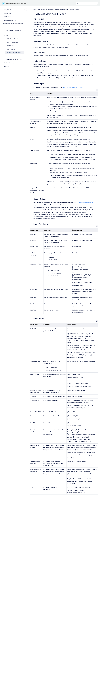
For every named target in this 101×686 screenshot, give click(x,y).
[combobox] (87, 3)
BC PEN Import (10, 45)
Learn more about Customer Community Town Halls (61, 3)
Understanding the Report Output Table (13, 31)
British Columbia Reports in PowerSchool (13, 23)
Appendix (6, 66)
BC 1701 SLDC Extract (12, 38)
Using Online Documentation (10, 9)
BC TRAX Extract (11, 49)
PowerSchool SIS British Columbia (16, 3)
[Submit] (77, 3)
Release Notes (7, 13)
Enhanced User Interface (10, 20)
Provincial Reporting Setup (10, 62)
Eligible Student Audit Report (14, 52)
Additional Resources (9, 16)
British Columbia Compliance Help (45, 9)
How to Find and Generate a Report (14, 27)
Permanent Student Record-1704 (14, 59)
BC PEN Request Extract (13, 42)
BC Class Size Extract (12, 56)
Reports (7, 35)
